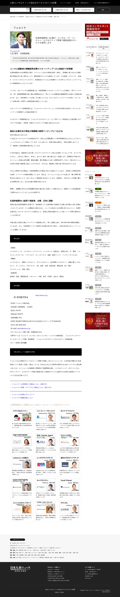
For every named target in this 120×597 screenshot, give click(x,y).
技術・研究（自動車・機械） (55, 552)
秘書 (29, 555)
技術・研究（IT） (20, 552)
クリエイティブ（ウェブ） (24, 545)
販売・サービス (51, 550)
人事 (17, 555)
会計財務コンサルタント (32, 547)
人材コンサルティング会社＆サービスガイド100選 (60, 589)
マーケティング (35, 557)
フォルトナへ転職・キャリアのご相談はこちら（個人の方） (32, 387)
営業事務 (22, 555)
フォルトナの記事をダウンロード (23, 394)
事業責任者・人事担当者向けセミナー (56, 571)
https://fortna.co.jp (41, 295)
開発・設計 (75, 552)
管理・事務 (12, 555)
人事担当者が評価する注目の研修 (55, 576)
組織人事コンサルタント (55, 547)
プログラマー (23, 543)
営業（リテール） (28, 550)
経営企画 (62, 557)
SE (17, 543)
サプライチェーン (26, 557)
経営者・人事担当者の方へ (82, 2)
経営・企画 (12, 557)
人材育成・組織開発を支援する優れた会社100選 (58, 580)
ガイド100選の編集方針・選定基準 (93, 569)
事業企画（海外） (49, 557)
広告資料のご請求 (89, 576)
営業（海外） (44, 550)
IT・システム (13, 543)
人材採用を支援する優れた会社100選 (56, 578)
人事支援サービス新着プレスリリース (56, 574)
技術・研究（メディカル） (31, 552)
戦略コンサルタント (44, 547)
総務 (39, 555)
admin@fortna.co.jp (23, 328)
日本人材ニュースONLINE (53, 569)
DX (17, 557)
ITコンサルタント (22, 547)
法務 (26, 555)
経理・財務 (33, 555)
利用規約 (57, 592)
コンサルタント (13, 547)
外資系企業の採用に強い (103, 47)
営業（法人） (37, 550)
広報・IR (56, 557)
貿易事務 (43, 555)
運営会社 (62, 592)
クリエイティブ (13, 545)
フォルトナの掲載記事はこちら (22, 398)
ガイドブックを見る (65, 2)
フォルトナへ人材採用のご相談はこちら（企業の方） (30, 384)
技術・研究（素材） (43, 552)
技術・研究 (12, 552)
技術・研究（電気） (67, 552)
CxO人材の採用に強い (91, 47)
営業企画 (21, 550)
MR (17, 550)
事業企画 (42, 557)
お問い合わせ (88, 578)
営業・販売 (12, 550)
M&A (20, 557)
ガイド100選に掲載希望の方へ (102, 2)
